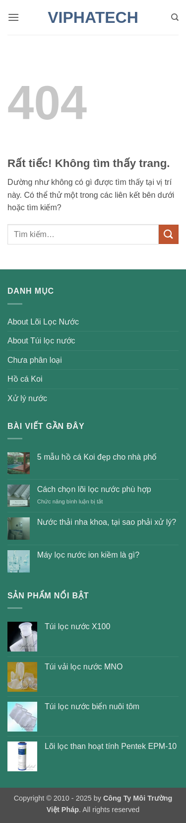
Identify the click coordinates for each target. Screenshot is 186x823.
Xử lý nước (27, 398)
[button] (13, 17)
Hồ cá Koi (24, 379)
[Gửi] (169, 234)
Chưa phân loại (34, 360)
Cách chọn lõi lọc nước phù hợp (94, 489)
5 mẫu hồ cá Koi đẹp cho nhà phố (97, 457)
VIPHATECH (93, 17)
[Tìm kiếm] (175, 17)
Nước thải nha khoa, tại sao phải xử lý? (106, 522)
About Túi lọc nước (41, 340)
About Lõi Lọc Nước (43, 322)
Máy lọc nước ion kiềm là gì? (88, 555)
